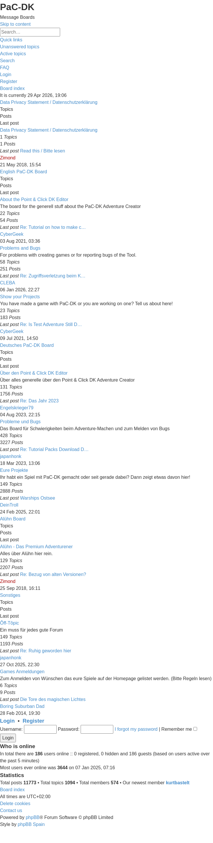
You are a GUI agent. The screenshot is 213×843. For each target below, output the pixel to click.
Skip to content (15, 24)
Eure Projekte (14, 470)
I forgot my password (136, 729)
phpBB (33, 817)
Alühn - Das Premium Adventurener (36, 546)
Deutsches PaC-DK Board (27, 345)
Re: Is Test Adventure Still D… (51, 324)
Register (33, 721)
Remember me (179, 729)
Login (7, 721)
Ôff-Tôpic (9, 623)
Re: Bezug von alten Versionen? (53, 574)
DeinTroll (9, 505)
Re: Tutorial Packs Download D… (54, 449)
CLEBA (7, 282)
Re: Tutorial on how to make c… (53, 227)
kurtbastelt (178, 782)
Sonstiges (10, 595)
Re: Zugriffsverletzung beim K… (52, 275)
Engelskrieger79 (17, 407)
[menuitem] (19, 46)
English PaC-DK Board (23, 171)
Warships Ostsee (37, 498)
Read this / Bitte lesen (42, 150)
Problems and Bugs (20, 248)
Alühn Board (12, 518)
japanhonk (10, 456)
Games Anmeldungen (22, 671)
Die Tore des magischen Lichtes (53, 699)
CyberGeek (11, 234)
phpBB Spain (31, 824)
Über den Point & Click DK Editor (34, 373)
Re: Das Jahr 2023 (39, 400)
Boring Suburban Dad (22, 706)
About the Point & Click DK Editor (34, 199)
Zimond (7, 157)
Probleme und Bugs (20, 421)
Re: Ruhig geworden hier (45, 650)
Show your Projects (20, 296)
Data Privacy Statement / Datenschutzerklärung (48, 102)
